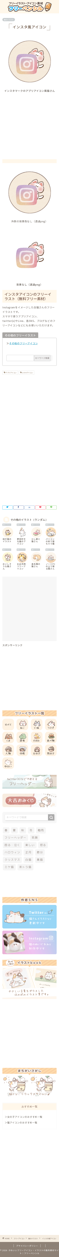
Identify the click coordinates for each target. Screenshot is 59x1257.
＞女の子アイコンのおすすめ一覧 (23, 1116)
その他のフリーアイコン (23, 343)
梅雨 (41, 830)
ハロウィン (12, 852)
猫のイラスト (8, 19)
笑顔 (35, 837)
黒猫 (40, 860)
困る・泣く (12, 845)
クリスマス (12, 860)
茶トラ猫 (25, 867)
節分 (40, 852)
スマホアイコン (27, 372)
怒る (43, 845)
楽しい (30, 845)
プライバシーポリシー (27, 1245)
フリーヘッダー (15, 837)
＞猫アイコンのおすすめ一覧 (21, 1122)
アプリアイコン (11, 372)
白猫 (28, 860)
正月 (28, 852)
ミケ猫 (9, 867)
